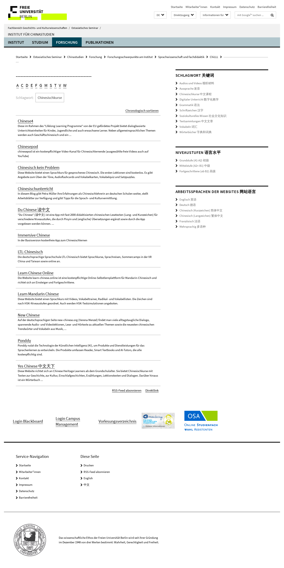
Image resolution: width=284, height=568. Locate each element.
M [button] (46, 85)
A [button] (17, 85)
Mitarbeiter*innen (196, 7)
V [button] (60, 85)
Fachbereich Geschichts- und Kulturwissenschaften (39, 28)
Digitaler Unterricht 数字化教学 (199, 99)
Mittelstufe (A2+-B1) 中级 (194, 166)
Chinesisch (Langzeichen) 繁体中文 (201, 216)
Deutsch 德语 (187, 205)
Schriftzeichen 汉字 (191, 110)
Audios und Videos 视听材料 (196, 83)
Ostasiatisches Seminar (86, 28)
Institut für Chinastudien (31, 34)
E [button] (32, 85)
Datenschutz (247, 7)
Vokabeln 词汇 (188, 127)
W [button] (64, 85)
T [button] (55, 85)
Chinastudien (75, 57)
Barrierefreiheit (267, 7)
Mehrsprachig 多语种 (192, 226)
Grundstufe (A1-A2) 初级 (194, 160)
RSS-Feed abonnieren (126, 390)
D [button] (27, 85)
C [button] (22, 85)
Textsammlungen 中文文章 (196, 121)
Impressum (229, 7)
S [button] (51, 85)
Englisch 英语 (187, 199)
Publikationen (100, 42)
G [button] (40, 85)
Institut (16, 42)
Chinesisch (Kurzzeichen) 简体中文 (200, 210)
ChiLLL (214, 57)
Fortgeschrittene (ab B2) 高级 (197, 171)
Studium (40, 42)
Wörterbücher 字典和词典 (195, 132)
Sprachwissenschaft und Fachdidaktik (181, 57)
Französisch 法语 (189, 221)
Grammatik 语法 (189, 105)
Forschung (67, 42)
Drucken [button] (89, 465)
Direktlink (152, 390)
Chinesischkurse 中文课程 (195, 94)
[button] (160, 15)
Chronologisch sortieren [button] (142, 110)
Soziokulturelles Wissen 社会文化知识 (202, 116)
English (88, 478)
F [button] (36, 85)
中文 (87, 485)
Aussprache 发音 (189, 88)
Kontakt (215, 7)
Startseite (177, 7)
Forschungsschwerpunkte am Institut (130, 57)
